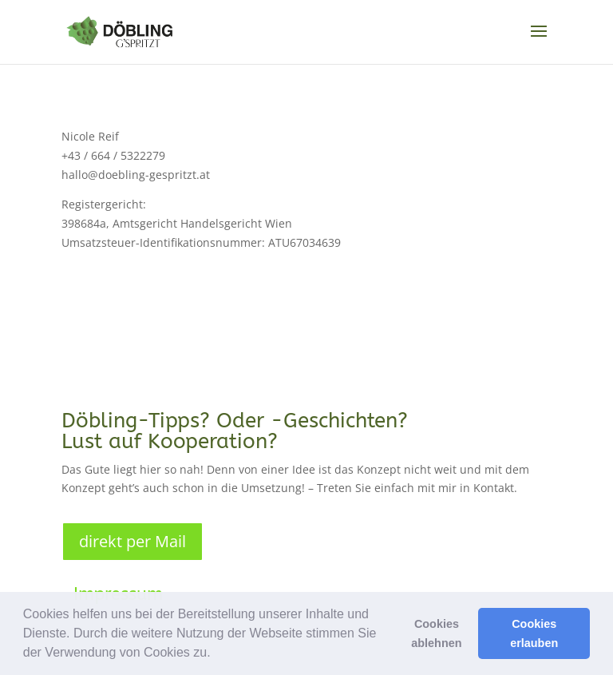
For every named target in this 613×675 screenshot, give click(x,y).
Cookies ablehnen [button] (436, 633)
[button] (216, 654)
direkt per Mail (132, 541)
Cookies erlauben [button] (534, 633)
